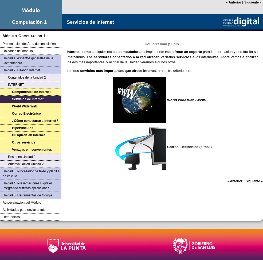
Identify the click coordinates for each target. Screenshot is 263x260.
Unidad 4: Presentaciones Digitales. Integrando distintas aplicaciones (28, 185)
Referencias (11, 217)
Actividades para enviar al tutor (25, 210)
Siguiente (252, 2)
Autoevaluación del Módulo (22, 202)
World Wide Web (24, 106)
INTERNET (16, 85)
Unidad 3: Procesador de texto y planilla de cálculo (31, 173)
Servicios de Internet (28, 99)
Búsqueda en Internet (28, 135)
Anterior (233, 2)
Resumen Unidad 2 (22, 157)
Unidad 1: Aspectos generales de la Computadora (28, 60)
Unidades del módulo (18, 51)
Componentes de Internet (31, 92)
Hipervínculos (22, 128)
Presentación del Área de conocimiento (30, 44)
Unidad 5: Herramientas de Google (27, 195)
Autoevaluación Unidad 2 (26, 164)
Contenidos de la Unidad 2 (27, 77)
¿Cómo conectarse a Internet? (35, 121)
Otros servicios (23, 142)
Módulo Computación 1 (24, 36)
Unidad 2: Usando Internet (21, 70)
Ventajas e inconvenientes (32, 150)
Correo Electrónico (26, 113)
